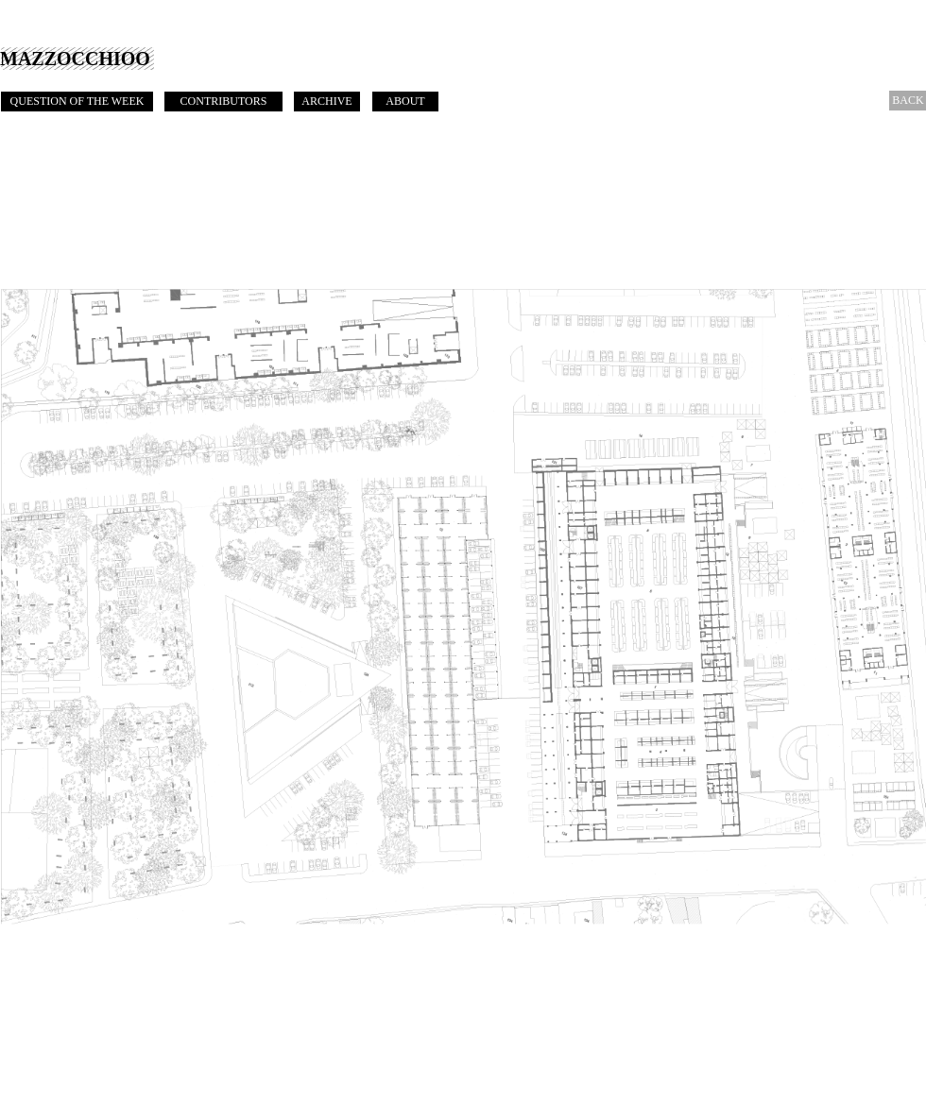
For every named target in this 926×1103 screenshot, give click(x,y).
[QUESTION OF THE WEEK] (77, 101)
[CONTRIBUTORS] (223, 101)
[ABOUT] (405, 101)
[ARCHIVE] (327, 101)
